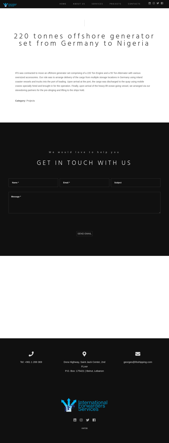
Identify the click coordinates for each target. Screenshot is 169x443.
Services (95, 3)
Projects (113, 3)
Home (61, 3)
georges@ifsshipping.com (138, 362)
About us (77, 3)
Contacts (132, 3)
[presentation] (34, 221)
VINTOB (84, 428)
